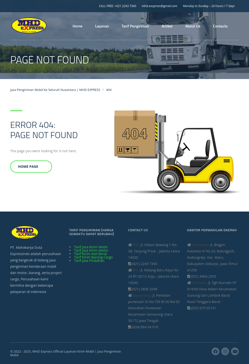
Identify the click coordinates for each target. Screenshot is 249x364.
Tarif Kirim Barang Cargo (93, 257)
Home (78, 26)
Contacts (220, 26)
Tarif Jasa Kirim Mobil (90, 247)
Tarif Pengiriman (135, 26)
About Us (192, 26)
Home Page (28, 166)
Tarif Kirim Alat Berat (90, 253)
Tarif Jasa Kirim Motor (91, 250)
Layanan (102, 26)
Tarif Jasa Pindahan (89, 260)
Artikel (167, 26)
